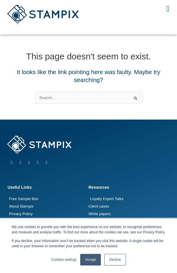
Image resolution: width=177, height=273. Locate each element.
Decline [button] (115, 260)
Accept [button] (90, 260)
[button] (168, 9)
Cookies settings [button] (64, 260)
